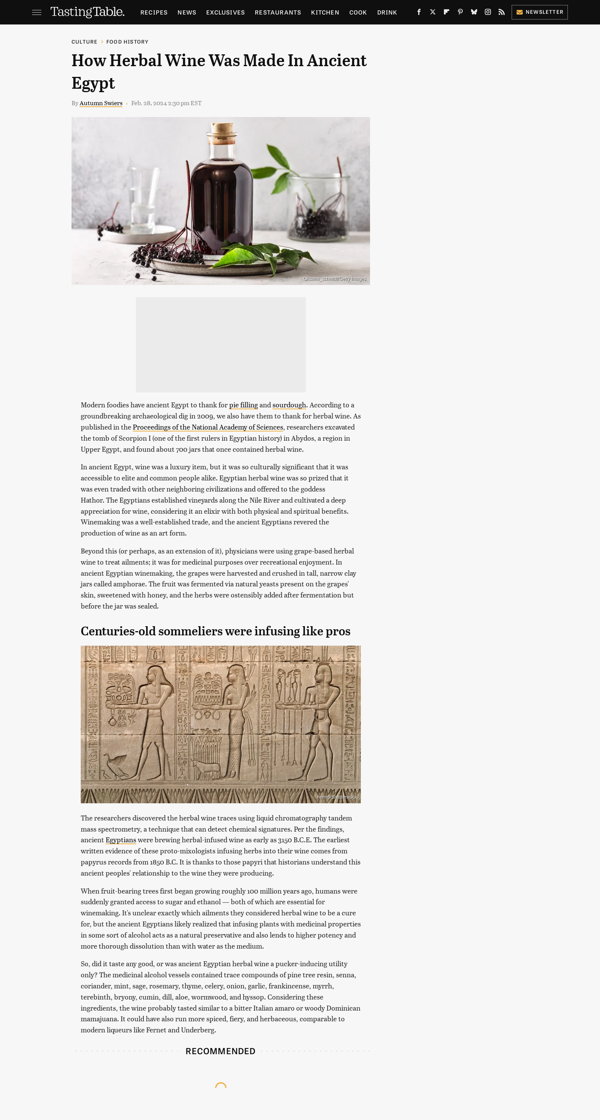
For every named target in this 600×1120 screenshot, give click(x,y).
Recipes (154, 12)
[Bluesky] (474, 13)
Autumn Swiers (101, 102)
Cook (358, 12)
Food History (127, 41)
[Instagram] (488, 13)
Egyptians (121, 839)
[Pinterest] (460, 13)
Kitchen (325, 12)
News (187, 12)
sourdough (289, 404)
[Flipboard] (446, 13)
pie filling (243, 404)
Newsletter (540, 11)
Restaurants (278, 12)
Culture (85, 41)
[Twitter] (433, 13)
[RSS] (501, 13)
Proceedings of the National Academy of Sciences (208, 426)
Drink (387, 12)
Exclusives (225, 12)
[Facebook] (419, 13)
